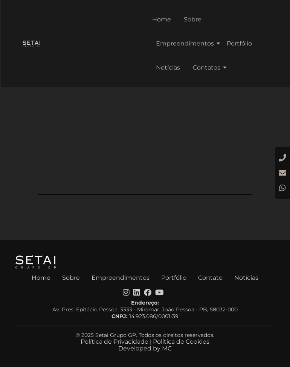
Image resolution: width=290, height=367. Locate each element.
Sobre (192, 19)
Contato (210, 277)
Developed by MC (145, 348)
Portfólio (239, 43)
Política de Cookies (181, 341)
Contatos (208, 67)
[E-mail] (282, 173)
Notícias (168, 67)
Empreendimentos (186, 43)
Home (161, 19)
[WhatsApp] (282, 188)
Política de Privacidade (114, 341)
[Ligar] (282, 158)
